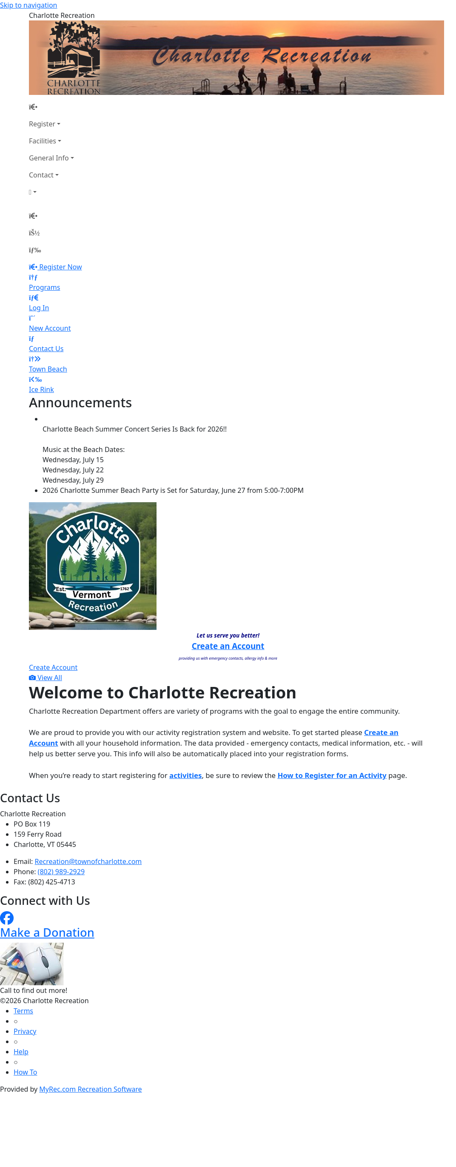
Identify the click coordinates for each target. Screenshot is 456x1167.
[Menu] (35, 249)
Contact (41, 175)
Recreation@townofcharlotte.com (88, 861)
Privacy (25, 1031)
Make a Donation (47, 932)
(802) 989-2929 (61, 871)
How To (25, 1072)
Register (42, 124)
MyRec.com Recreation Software (90, 1089)
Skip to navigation (28, 5)
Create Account (53, 667)
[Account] (51, 191)
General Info (49, 158)
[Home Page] (51, 106)
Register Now (60, 267)
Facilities (42, 141)
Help (21, 1051)
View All (45, 677)
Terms (23, 1010)
